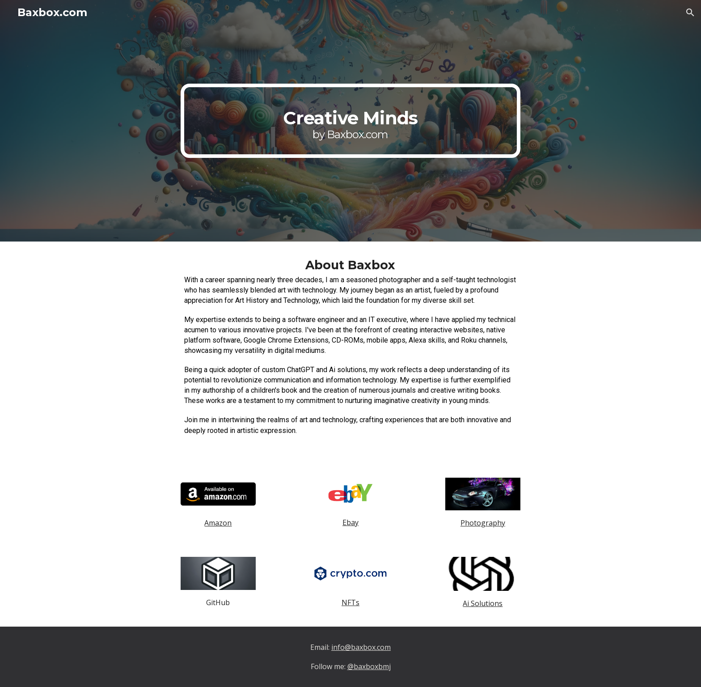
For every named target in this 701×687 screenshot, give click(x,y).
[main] (350, 120)
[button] (690, 12)
